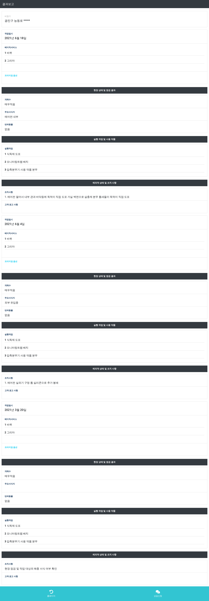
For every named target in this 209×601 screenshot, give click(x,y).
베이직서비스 (11, 47)
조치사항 (9, 192)
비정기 (8, 16)
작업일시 (9, 33)
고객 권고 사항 (11, 204)
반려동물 (9, 124)
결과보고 (8, 4)
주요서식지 (10, 112)
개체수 (8, 99)
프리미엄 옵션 (11, 75)
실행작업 (9, 148)
